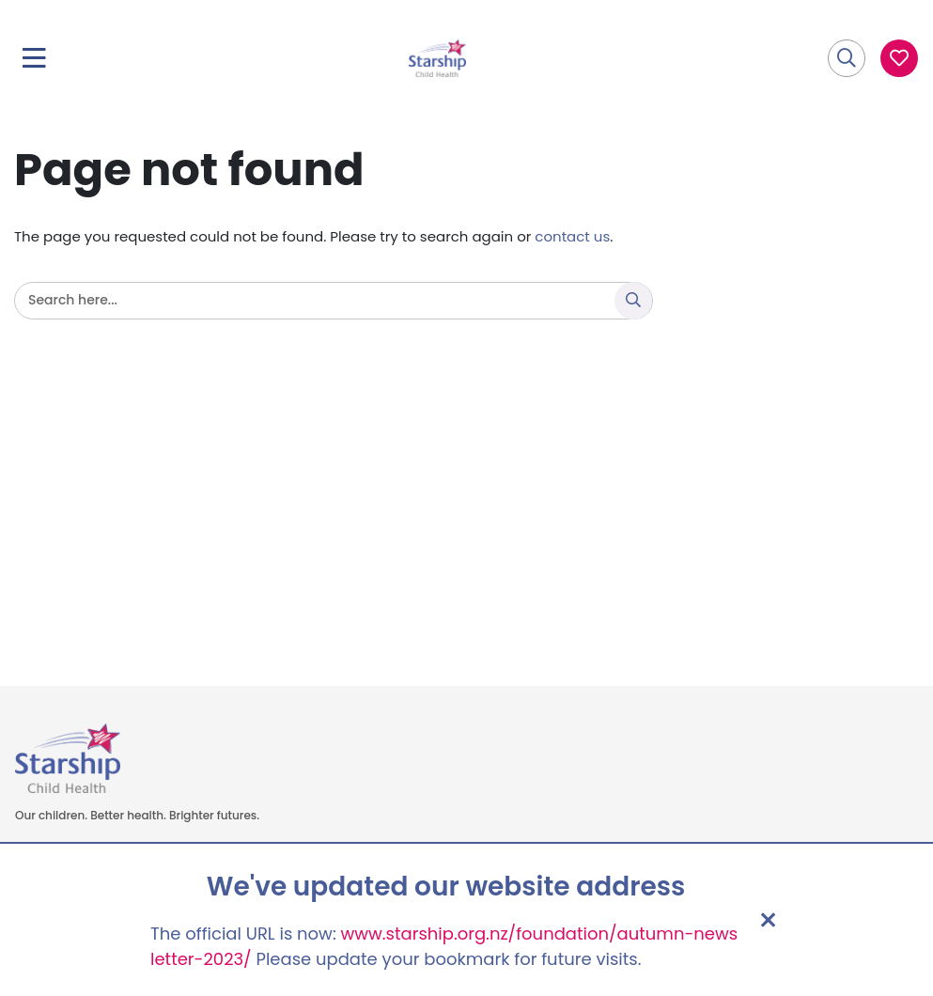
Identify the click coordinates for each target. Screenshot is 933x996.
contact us (572, 236)
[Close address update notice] (768, 920)
